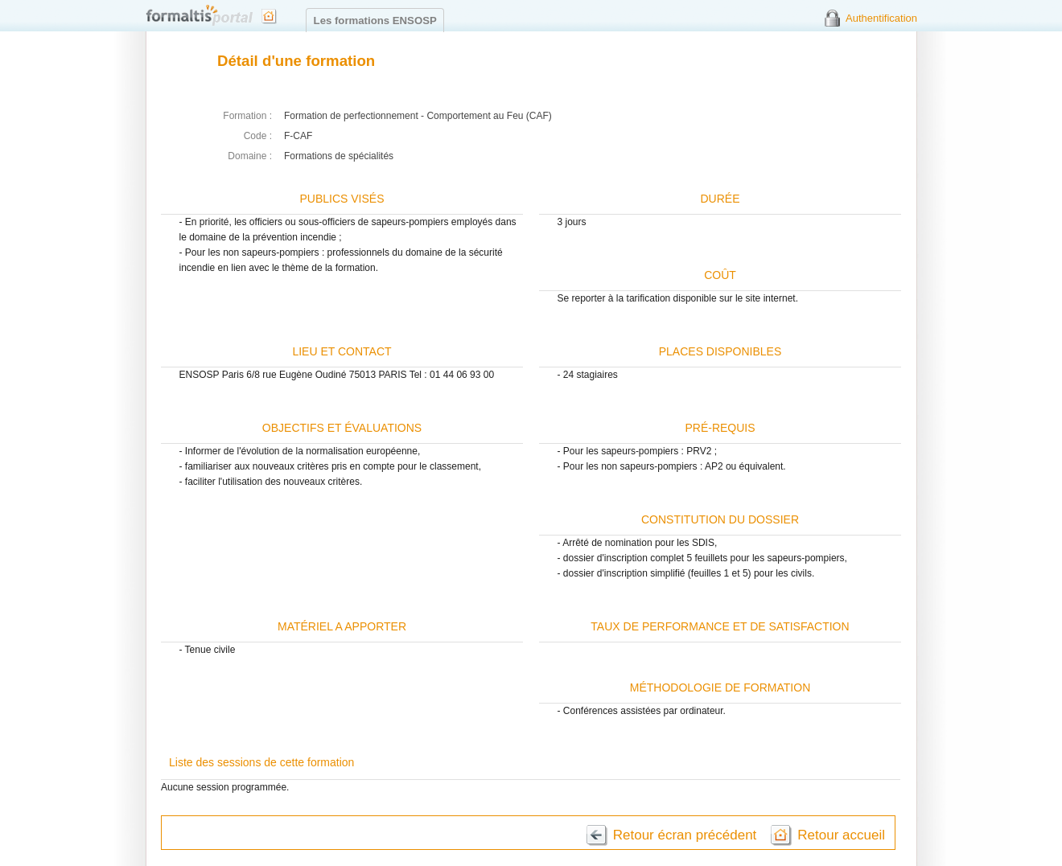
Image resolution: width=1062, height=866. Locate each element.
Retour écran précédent (685, 835)
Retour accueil (841, 835)
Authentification (881, 18)
